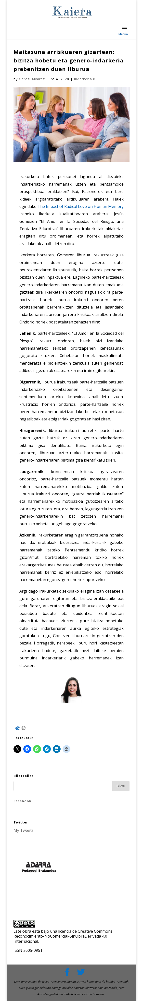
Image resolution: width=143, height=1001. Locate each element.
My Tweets (23, 830)
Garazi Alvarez (32, 79)
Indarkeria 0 (84, 79)
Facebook (22, 801)
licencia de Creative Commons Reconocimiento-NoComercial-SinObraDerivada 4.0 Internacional (63, 936)
